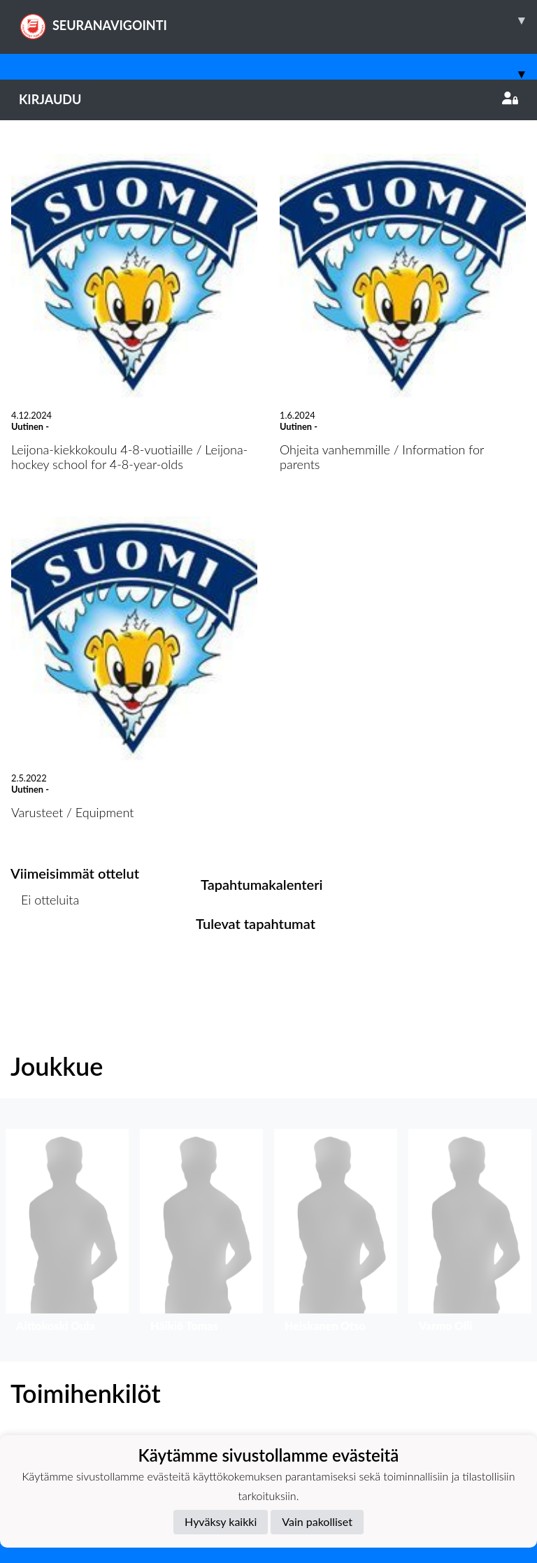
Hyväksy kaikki (221, 1521)
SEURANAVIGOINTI (278, 20)
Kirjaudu (268, 99)
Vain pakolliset (317, 1521)
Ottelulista (45, 953)
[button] (67, 1234)
